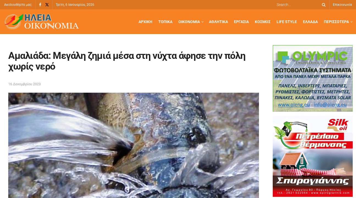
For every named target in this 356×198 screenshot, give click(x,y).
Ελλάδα (310, 22)
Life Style (287, 22)
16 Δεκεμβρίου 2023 (24, 84)
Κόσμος (263, 22)
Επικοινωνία (342, 5)
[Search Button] (322, 4)
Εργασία (241, 22)
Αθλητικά (218, 22)
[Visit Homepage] (41, 22)
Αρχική (145, 22)
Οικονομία (189, 22)
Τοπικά (165, 22)
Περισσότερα (336, 22)
